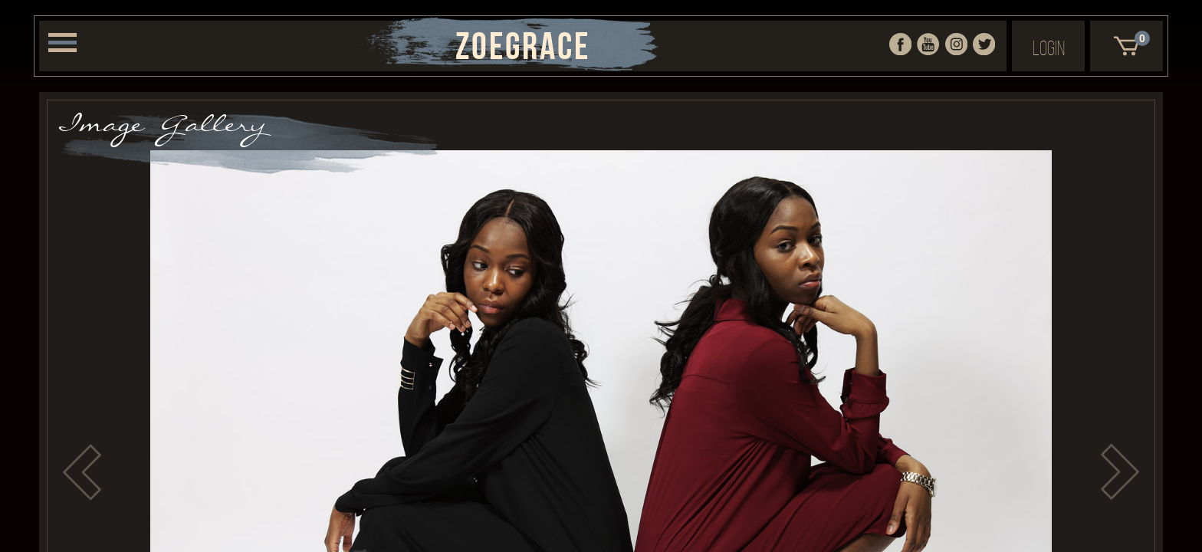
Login (1049, 48)
